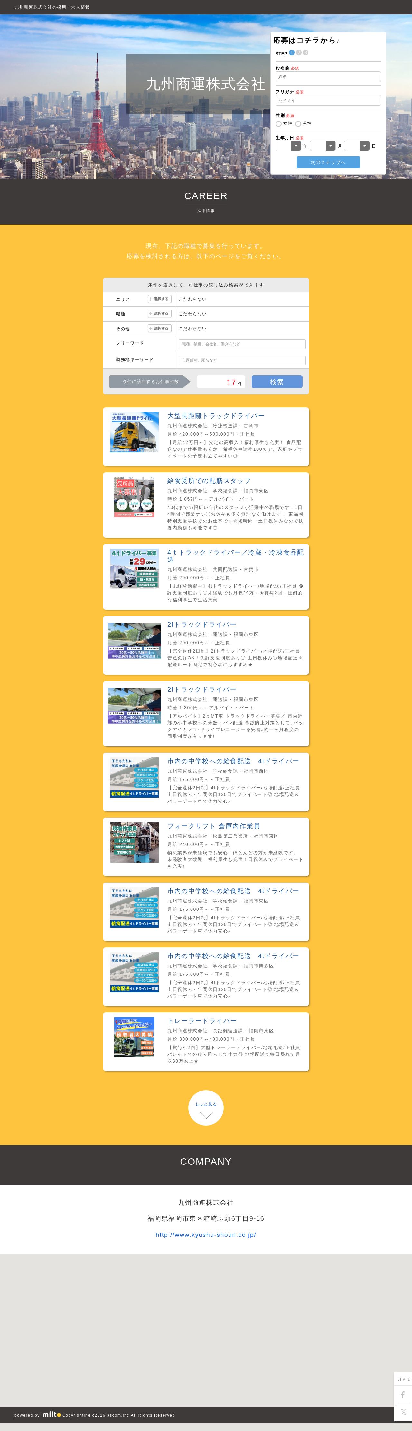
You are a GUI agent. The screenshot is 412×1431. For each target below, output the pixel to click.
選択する (159, 299)
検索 (277, 381)
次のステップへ (328, 162)
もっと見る (206, 1104)
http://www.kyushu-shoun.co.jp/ (206, 1234)
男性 (307, 123)
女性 (288, 123)
